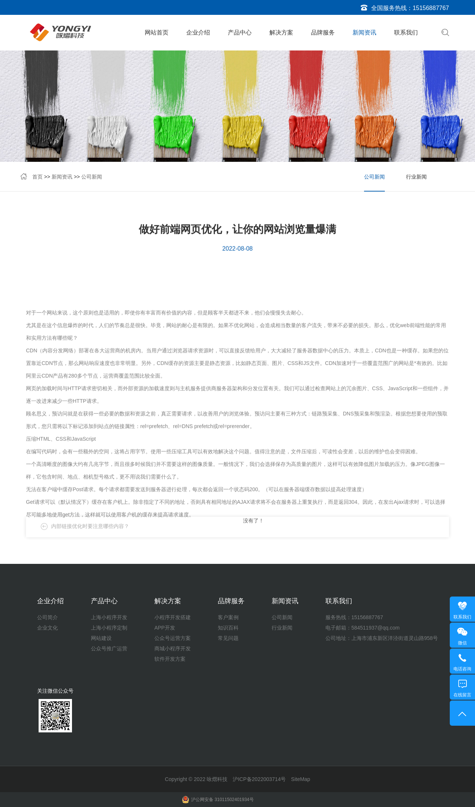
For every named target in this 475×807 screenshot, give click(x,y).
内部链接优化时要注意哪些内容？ (90, 534)
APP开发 (164, 628)
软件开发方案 (170, 659)
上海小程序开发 (109, 617)
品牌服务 (323, 32)
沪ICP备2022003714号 (259, 779)
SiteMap (300, 779)
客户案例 (228, 617)
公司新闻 (91, 179)
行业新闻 (416, 179)
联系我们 (406, 32)
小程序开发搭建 (172, 617)
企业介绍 (198, 32)
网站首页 (156, 32)
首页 (37, 179)
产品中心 (240, 32)
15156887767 (431, 8)
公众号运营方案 (172, 638)
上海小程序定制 (109, 628)
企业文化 (47, 628)
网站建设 (101, 638)
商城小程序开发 (172, 648)
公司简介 (47, 617)
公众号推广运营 (109, 648)
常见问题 (228, 638)
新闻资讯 (364, 32)
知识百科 (228, 628)
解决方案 (281, 32)
